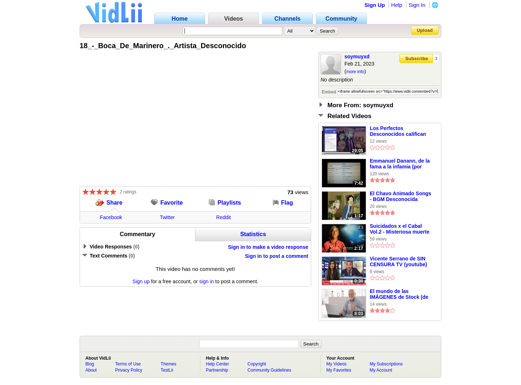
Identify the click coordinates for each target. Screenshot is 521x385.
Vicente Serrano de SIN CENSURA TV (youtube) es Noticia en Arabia (398, 262)
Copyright (256, 364)
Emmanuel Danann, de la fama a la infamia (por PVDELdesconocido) (400, 164)
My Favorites (338, 370)
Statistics (253, 234)
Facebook (111, 217)
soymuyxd (356, 56)
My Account (381, 370)
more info (355, 71)
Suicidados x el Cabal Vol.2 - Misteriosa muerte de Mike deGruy (399, 229)
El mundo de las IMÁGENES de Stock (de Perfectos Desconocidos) (400, 294)
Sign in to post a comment (276, 256)
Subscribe (416, 58)
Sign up (140, 281)
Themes (168, 364)
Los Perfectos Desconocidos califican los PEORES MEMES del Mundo (399, 131)
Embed (329, 92)
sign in (206, 281)
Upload (425, 30)
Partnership (217, 370)
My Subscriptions (386, 364)
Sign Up (374, 5)
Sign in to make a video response (268, 247)
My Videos (336, 364)
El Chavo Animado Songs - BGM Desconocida (400, 196)
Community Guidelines (269, 370)
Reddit (223, 217)
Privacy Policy (128, 370)
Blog (89, 364)
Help (396, 5)
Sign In (416, 5)
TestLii (167, 370)
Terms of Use (128, 364)
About (91, 370)
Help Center (217, 364)
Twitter (167, 217)
